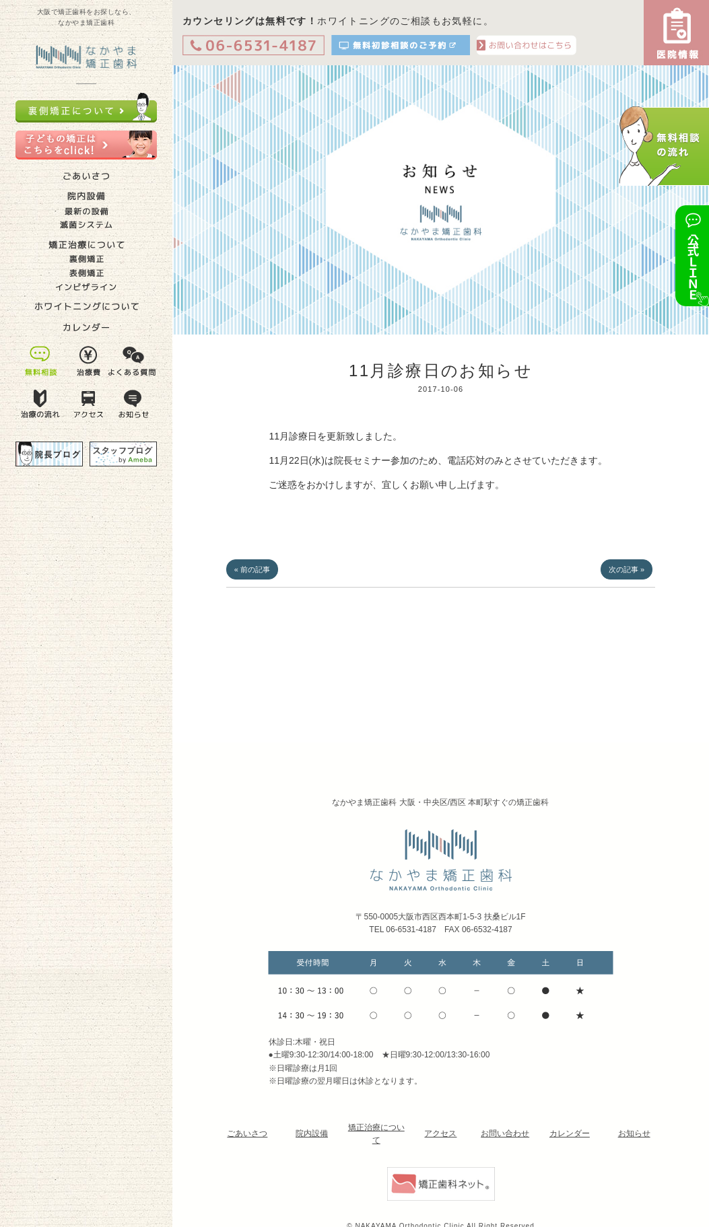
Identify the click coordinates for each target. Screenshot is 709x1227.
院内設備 (312, 1133)
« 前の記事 (252, 569)
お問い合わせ (505, 1133)
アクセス (440, 1133)
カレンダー (569, 1133)
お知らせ (634, 1133)
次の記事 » (626, 569)
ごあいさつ (247, 1133)
